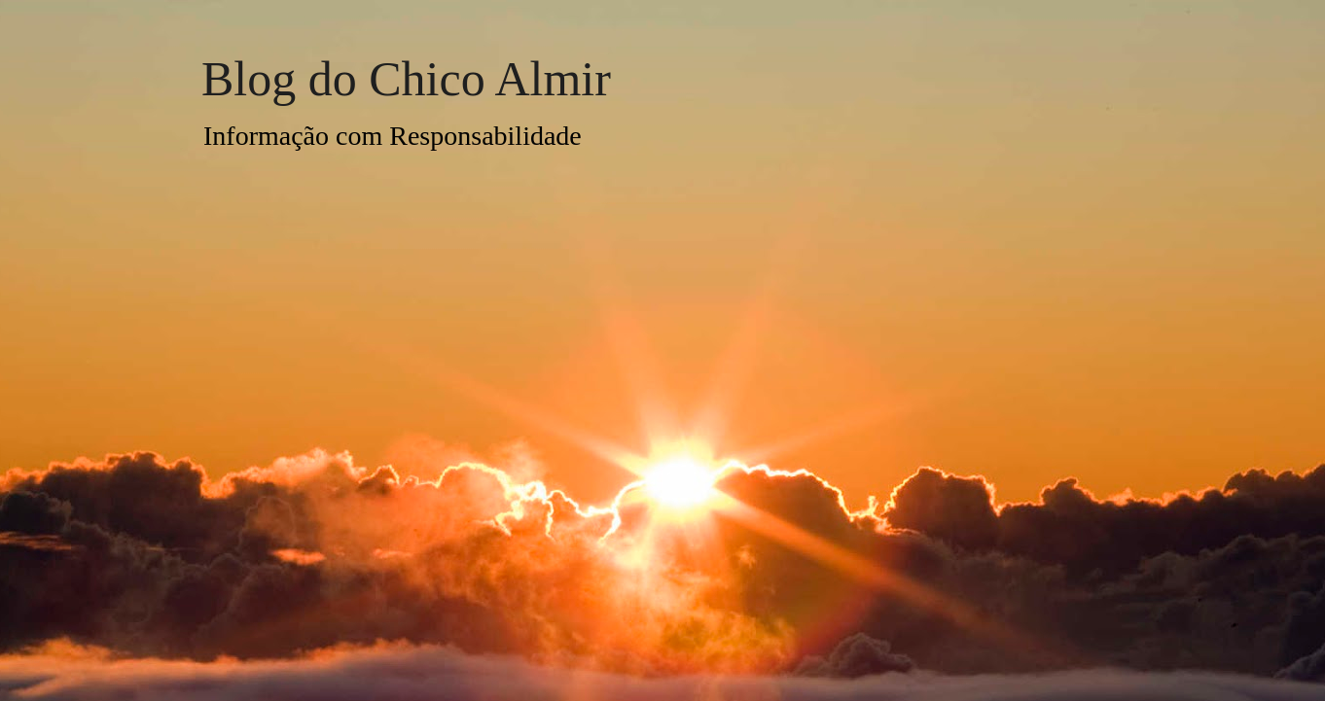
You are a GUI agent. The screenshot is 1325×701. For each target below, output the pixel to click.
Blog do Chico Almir (406, 79)
